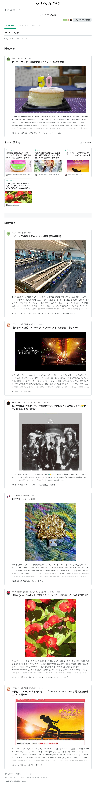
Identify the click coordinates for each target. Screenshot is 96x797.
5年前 (32, 496)
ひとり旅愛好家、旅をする (20, 496)
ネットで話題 (23, 25)
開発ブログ (30, 777)
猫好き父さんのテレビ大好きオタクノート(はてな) (28, 402)
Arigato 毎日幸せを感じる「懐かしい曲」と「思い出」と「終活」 (33, 592)
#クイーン (16, 133)
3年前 (41, 324)
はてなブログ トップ (12, 10)
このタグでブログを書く (82, 20)
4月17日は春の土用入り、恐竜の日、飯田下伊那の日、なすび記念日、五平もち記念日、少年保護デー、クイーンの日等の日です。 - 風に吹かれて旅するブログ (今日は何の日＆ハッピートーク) (48, 155)
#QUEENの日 (25, 581)
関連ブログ (36, 25)
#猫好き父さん (42, 485)
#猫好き (52, 485)
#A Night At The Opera (47, 677)
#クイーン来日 (63, 677)
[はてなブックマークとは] (19, 142)
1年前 (30, 58)
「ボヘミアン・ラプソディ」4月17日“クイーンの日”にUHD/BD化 (77, 154)
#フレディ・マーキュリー (39, 133)
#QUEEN (24, 133)
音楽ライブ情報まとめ (19, 58)
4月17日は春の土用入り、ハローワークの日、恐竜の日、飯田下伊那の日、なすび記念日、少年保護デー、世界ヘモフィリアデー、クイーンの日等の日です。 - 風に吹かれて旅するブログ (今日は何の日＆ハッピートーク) (18, 155)
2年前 (30, 233)
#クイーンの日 (56, 133)
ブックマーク (10, 150)
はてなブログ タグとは (11, 777)
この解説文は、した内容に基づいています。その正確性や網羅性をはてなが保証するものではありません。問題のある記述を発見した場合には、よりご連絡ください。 (15, 39)
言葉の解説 (10, 25)
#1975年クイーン (31, 677)
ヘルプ (23, 777)
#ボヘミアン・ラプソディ (34, 765)
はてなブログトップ (41, 777)
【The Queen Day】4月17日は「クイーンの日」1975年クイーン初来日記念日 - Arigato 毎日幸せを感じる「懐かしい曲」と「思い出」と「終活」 (18, 186)
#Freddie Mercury (69, 313)
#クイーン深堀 (30, 485)
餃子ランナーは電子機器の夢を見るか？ (25, 324)
